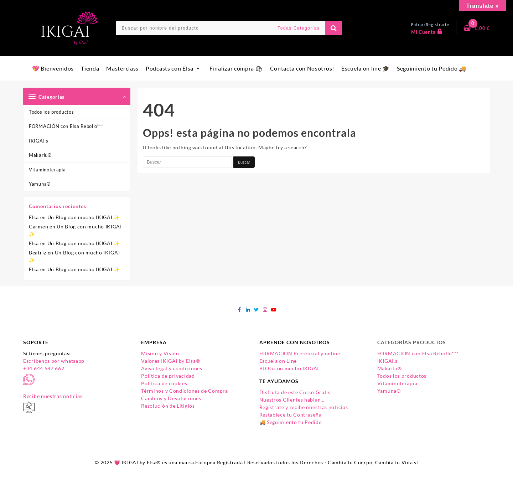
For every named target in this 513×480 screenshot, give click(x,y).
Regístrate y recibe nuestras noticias (303, 407)
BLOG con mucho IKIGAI (289, 368)
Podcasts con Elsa (174, 68)
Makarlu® (40, 155)
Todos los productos (51, 112)
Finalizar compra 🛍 (236, 68)
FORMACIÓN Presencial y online (299, 353)
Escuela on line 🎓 (365, 68)
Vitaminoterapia (47, 169)
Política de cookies (164, 383)
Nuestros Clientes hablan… (292, 400)
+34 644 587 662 (43, 368)
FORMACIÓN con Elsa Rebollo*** (66, 126)
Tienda (90, 68)
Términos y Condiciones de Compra (184, 391)
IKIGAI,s (38, 141)
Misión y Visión (160, 353)
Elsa (34, 217)
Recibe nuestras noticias (53, 396)
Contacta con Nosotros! (302, 68)
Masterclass (122, 68)
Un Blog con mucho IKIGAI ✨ (83, 217)
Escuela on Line (278, 361)
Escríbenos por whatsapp (53, 361)
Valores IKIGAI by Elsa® (170, 361)
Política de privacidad (168, 376)
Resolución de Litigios (168, 406)
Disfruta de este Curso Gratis (295, 392)
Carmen (38, 226)
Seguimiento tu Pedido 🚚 (431, 68)
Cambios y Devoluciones (171, 398)
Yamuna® (40, 184)
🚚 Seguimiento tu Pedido (290, 422)
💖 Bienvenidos (53, 68)
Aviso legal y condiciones (171, 368)
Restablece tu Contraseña (290, 415)
